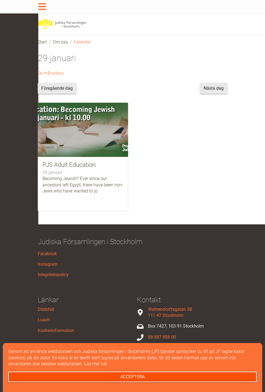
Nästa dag (214, 88)
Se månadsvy (51, 73)
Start (42, 42)
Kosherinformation (56, 330)
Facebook (47, 253)
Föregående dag (57, 88)
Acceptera (132, 376)
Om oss (60, 42)
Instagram (48, 264)
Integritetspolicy (53, 274)
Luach (44, 319)
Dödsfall (46, 309)
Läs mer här (95, 363)
